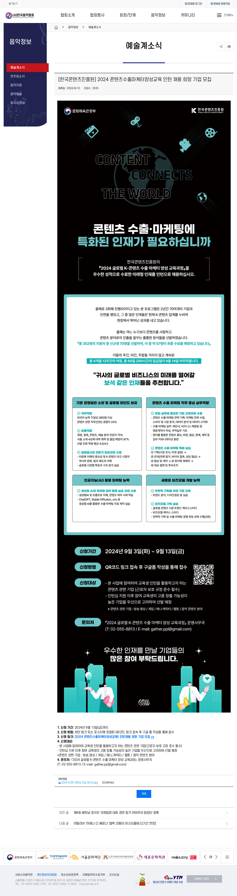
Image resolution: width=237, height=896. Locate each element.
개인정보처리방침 (47, 874)
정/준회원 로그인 (193, 3)
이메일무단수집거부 (94, 874)
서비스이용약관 (24, 874)
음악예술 (16, 94)
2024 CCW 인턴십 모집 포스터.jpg (79, 782)
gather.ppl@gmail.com (109, 764)
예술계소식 (17, 67)
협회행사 (97, 15)
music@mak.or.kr (89, 884)
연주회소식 (17, 76)
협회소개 (68, 15)
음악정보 (158, 15)
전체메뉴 (228, 15)
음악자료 (16, 85)
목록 (144, 794)
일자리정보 (17, 103)
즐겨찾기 (13, 3)
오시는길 (114, 874)
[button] (205, 857)
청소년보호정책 (69, 874)
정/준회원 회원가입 (220, 3)
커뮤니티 (188, 15)
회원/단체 (128, 15)
